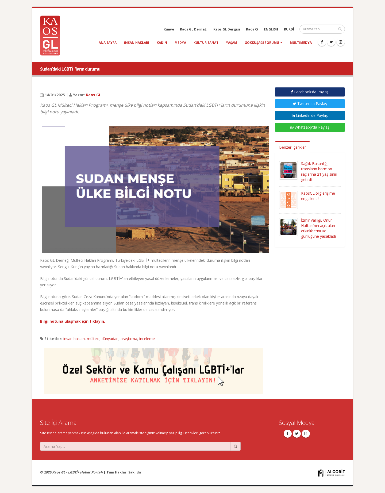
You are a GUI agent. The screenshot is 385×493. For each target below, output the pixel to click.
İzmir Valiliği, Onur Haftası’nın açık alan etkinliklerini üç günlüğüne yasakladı (318, 228)
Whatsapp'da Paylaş (309, 127)
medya (180, 42)
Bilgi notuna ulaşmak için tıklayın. (72, 321)
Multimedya (301, 42)
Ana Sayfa (108, 42)
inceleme (147, 338)
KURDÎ (289, 29)
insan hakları (136, 42)
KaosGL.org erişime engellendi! (318, 196)
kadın (162, 42)
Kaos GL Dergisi (226, 29)
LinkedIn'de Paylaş (310, 115)
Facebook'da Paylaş (310, 91)
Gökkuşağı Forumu (262, 42)
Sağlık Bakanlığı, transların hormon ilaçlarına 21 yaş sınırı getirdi (319, 171)
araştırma (129, 338)
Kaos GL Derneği (193, 29)
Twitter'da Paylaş (310, 103)
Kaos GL (93, 94)
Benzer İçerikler (292, 147)
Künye (169, 29)
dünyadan (110, 338)
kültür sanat (206, 42)
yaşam (231, 42)
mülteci (93, 338)
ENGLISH (271, 29)
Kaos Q (252, 29)
